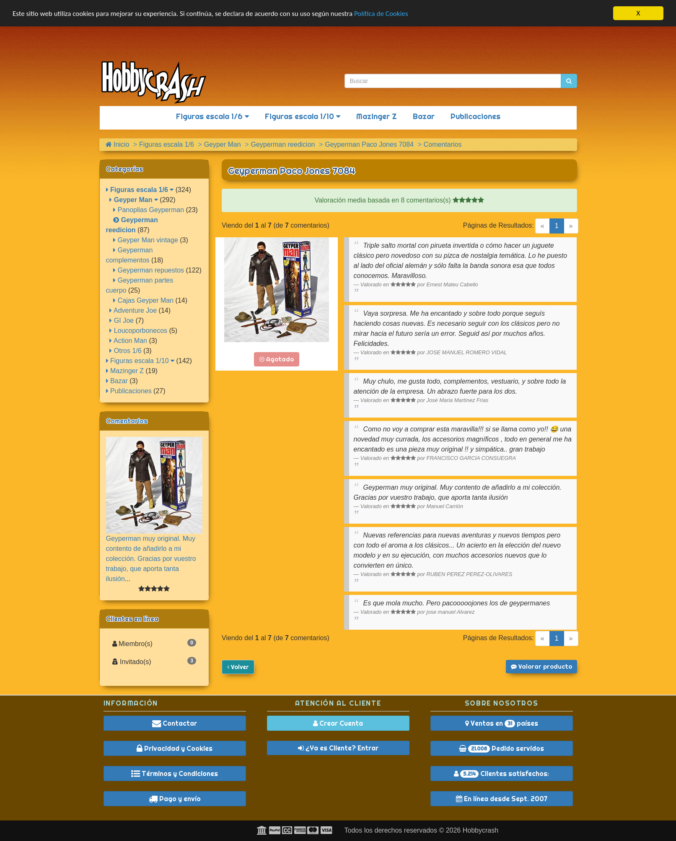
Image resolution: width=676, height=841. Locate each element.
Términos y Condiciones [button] (174, 773)
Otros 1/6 (125, 350)
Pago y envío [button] (175, 798)
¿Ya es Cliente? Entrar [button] (338, 748)
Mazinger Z (376, 116)
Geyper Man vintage (145, 240)
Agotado (276, 359)
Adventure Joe (133, 310)
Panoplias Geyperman (148, 209)
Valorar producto (541, 666)
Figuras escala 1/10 (302, 116)
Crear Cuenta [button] (338, 723)
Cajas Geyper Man (143, 300)
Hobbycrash (480, 830)
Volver (238, 667)
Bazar (424, 116)
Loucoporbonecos (138, 330)
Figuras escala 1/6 (212, 116)
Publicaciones (475, 116)
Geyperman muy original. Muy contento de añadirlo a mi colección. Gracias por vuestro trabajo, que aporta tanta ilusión (151, 558)
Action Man (128, 340)
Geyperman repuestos (148, 270)
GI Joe (121, 320)
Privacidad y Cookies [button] (174, 748)
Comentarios (127, 421)
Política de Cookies (381, 13)
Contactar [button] (174, 723)
